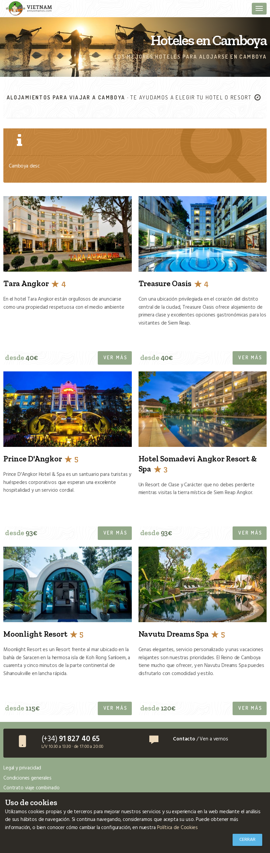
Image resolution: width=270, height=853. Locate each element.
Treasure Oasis (174, 283)
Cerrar (247, 840)
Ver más (115, 357)
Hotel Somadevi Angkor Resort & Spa (198, 464)
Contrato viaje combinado (31, 788)
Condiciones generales (27, 778)
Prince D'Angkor (40, 458)
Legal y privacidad (22, 768)
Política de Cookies (177, 828)
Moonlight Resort (43, 634)
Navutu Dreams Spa (182, 634)
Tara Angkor (34, 283)
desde (21, 357)
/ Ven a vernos (200, 739)
